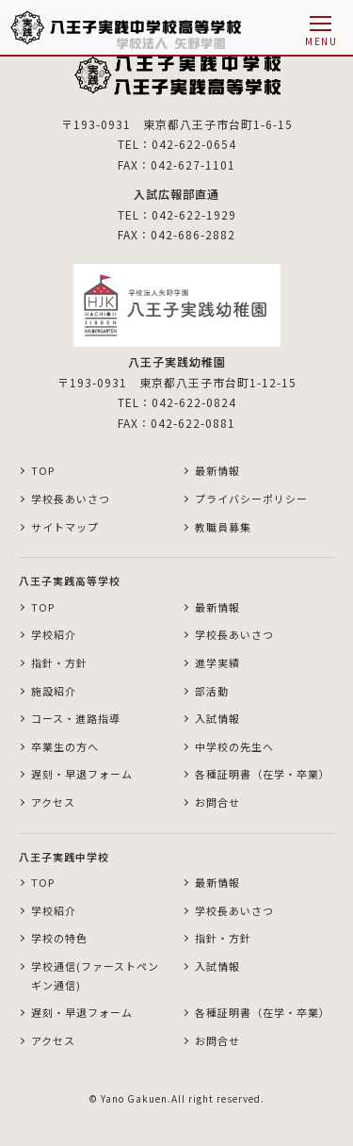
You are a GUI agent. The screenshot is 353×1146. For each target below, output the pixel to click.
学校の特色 (59, 937)
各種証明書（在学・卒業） (262, 773)
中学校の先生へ (234, 746)
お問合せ (217, 802)
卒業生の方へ (65, 746)
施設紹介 (53, 690)
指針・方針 (59, 662)
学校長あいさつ (70, 498)
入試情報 (217, 718)
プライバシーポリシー (251, 498)
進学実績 (217, 662)
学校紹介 (53, 634)
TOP (43, 470)
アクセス (53, 802)
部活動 (212, 690)
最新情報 (217, 470)
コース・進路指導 (75, 718)
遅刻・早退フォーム (82, 773)
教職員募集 (223, 526)
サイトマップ (65, 526)
